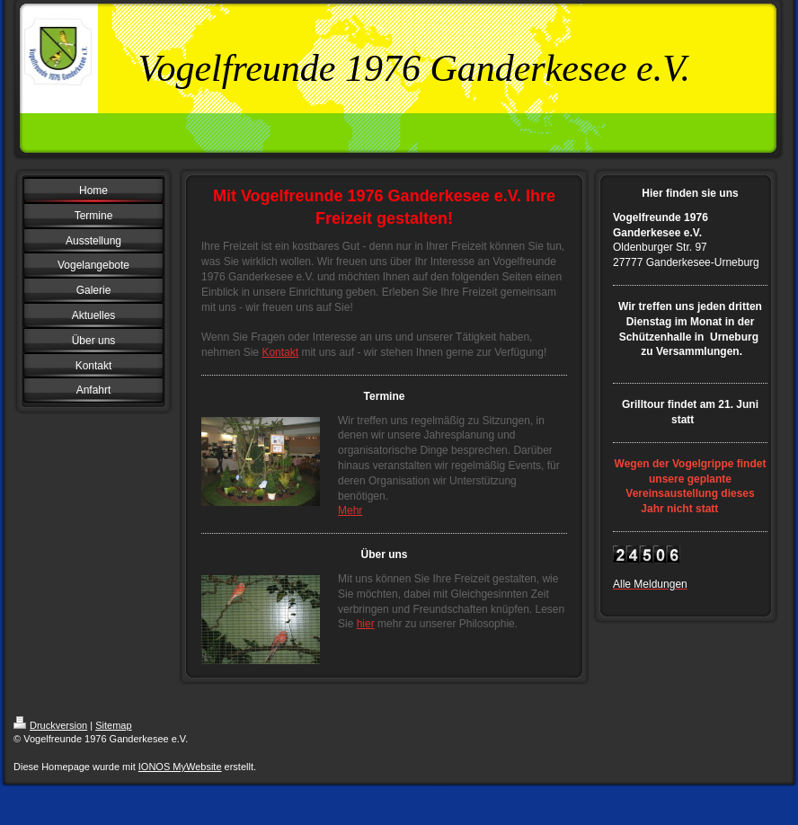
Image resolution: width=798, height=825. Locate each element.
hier (366, 623)
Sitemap (113, 725)
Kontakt (280, 352)
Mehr (350, 510)
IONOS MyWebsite (180, 766)
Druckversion (50, 725)
